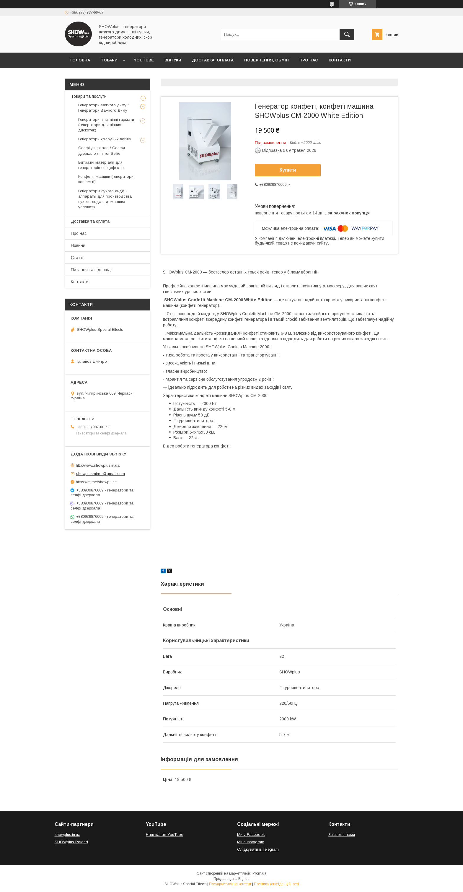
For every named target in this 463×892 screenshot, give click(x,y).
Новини (78, 245)
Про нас (308, 60)
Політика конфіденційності (276, 884)
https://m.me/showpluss (96, 482)
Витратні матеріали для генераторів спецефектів (101, 165)
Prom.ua (259, 873)
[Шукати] (347, 34)
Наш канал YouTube (164, 834)
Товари (109, 60)
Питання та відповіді (91, 269)
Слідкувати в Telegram (258, 849)
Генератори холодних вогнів (104, 139)
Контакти (340, 60)
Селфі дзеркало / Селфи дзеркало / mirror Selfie (101, 150)
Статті (77, 257)
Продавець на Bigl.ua (231, 879)
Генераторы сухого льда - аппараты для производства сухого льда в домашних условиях (105, 199)
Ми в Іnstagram (250, 842)
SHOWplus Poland (71, 842)
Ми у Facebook (251, 834)
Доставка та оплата (90, 221)
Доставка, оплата (213, 60)
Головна (80, 60)
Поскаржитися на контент (230, 884)
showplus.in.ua (67, 834)
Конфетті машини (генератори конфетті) (105, 179)
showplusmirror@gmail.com (100, 473)
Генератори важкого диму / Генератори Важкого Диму (103, 108)
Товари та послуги (89, 96)
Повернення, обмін (266, 60)
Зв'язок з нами (341, 834)
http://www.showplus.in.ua (98, 465)
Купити (288, 169)
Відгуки (172, 60)
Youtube (144, 60)
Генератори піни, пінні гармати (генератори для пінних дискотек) (106, 124)
